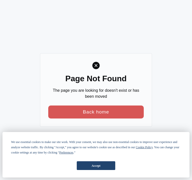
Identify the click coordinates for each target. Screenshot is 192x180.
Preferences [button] (66, 152)
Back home (96, 111)
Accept (96, 166)
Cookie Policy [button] (144, 147)
